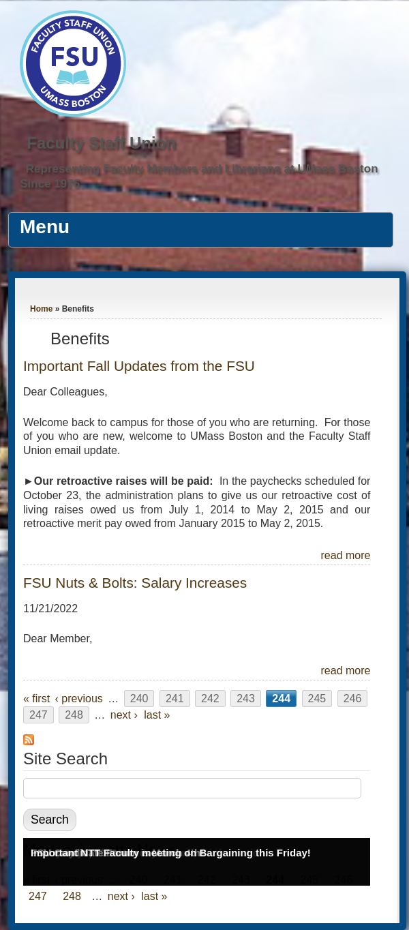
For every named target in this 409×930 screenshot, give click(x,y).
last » (157, 715)
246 (353, 698)
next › (124, 715)
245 (317, 698)
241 (175, 698)
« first (36, 698)
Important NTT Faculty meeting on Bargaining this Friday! (171, 852)
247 (38, 715)
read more (346, 555)
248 (74, 715)
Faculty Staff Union (101, 143)
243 (246, 698)
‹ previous (79, 698)
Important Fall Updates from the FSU (139, 366)
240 (139, 698)
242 (210, 698)
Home (41, 309)
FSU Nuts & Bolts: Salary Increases (135, 582)
